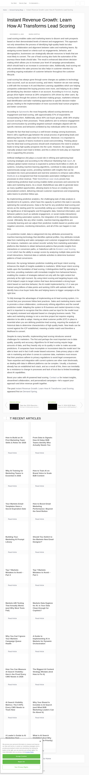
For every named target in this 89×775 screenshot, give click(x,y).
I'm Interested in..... (34, 3)
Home (5, 10)
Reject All (21, 761)
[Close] (40, 741)
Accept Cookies (21, 756)
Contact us (54, 377)
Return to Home (44, 758)
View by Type (23, 3)
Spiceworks (24, 112)
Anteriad (67, 92)
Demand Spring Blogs (16, 10)
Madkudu (11, 176)
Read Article (12, 453)
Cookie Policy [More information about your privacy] (30, 752)
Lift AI (67, 284)
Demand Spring (30, 391)
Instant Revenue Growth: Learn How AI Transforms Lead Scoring (45, 388)
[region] (21, 755)
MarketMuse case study (48, 179)
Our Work (14, 3)
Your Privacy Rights (21, 767)
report (69, 161)
